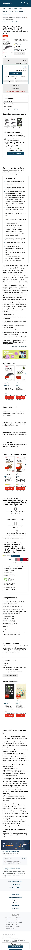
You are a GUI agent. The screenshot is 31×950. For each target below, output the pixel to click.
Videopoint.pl (10, 924)
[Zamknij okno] (27, 944)
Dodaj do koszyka (15, 73)
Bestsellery (21, 11)
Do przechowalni (15, 88)
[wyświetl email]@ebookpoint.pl (19, 940)
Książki (20, 8)
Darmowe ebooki (7, 14)
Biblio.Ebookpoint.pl (11, 928)
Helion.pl (9, 917)
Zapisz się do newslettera (12, 851)
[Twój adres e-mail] (11, 858)
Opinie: (19, 46)
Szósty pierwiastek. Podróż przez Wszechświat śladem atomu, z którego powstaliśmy (15, 144)
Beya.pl (18, 924)
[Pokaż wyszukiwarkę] (22, 3)
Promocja (5, 36)
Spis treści (8, 106)
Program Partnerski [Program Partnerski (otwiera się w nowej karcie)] (15, 881)
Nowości (16, 11)
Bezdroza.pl (19, 922)
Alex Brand (20, 40)
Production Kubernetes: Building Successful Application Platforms (14, 602)
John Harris (25, 40)
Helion (22, 42)
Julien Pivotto (18, 481)
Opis (7, 96)
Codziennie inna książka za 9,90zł (10, 21)
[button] (26, 374)
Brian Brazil (24, 481)
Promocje (11, 11)
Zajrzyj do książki (7, 56)
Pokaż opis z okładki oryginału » (19, 346)
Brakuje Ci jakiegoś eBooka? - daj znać (11, 869)
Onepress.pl (19, 917)
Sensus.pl (9, 920)
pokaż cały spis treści (10, 675)
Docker (18, 634)
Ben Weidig (7, 481)
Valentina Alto (19, 708)
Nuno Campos (24, 390)
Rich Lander (13, 136)
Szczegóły (8, 101)
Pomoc (20, 538)
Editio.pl (18, 920)
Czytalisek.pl (9, 926)
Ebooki (9, 8)
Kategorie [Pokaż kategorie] (5, 8)
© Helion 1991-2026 (6, 936)
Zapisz (23, 858)
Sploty (18, 926)
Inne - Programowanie (22, 632)
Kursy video (5, 11)
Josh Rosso (21, 39)
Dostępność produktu (9, 103)
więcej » (17, 863)
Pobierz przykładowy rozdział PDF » (10, 623)
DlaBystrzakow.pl (10, 922)
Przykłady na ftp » (7, 625)
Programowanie (12, 632)
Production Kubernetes (12, 139)
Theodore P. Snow (9, 146)
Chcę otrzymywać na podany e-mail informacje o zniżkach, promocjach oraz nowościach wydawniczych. (12, 862)
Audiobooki (15, 8)
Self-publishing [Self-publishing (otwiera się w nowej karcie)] (15, 887)
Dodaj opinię (15, 555)
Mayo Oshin (18, 390)
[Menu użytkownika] (24, 3)
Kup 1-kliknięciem (21, 81)
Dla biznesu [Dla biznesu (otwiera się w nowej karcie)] (15, 884)
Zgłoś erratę (5, 626)
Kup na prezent (9, 81)
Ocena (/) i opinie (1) (9, 98)
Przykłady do (11, 109)
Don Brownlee (16, 146)
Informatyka (5, 632)
